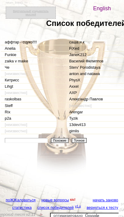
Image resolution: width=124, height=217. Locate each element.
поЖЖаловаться (21, 200)
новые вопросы (55, 200)
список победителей (55, 207)
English (102, 8)
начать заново (105, 200)
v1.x (78, 206)
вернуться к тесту (102, 207)
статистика (22, 207)
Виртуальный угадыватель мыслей (31, 12)
